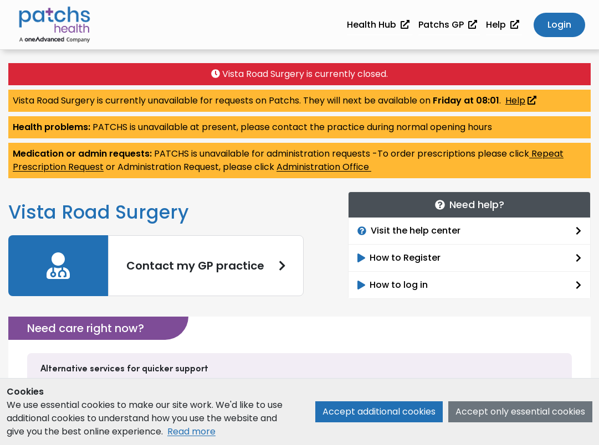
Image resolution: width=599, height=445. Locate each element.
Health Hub (378, 24)
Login (559, 24)
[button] (559, 25)
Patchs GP (447, 24)
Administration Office (324, 167)
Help (502, 24)
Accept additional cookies (379, 411)
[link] (156, 265)
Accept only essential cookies (520, 411)
